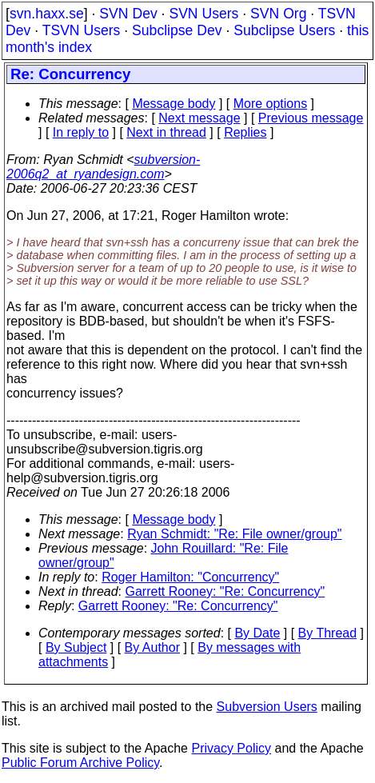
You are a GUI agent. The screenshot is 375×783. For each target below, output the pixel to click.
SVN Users (203, 14)
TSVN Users (81, 30)
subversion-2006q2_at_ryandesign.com (103, 167)
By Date (257, 633)
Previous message (311, 118)
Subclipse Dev (176, 30)
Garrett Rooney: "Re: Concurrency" (225, 591)
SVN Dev (128, 14)
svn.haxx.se (47, 14)
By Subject (76, 647)
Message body (173, 103)
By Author (152, 647)
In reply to (81, 132)
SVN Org (278, 14)
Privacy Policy (231, 748)
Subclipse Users (284, 30)
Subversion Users (267, 706)
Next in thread (166, 132)
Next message (199, 118)
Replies (245, 132)
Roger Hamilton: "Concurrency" (190, 577)
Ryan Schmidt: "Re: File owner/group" (234, 534)
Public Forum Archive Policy (80, 762)
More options (270, 103)
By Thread (327, 633)
